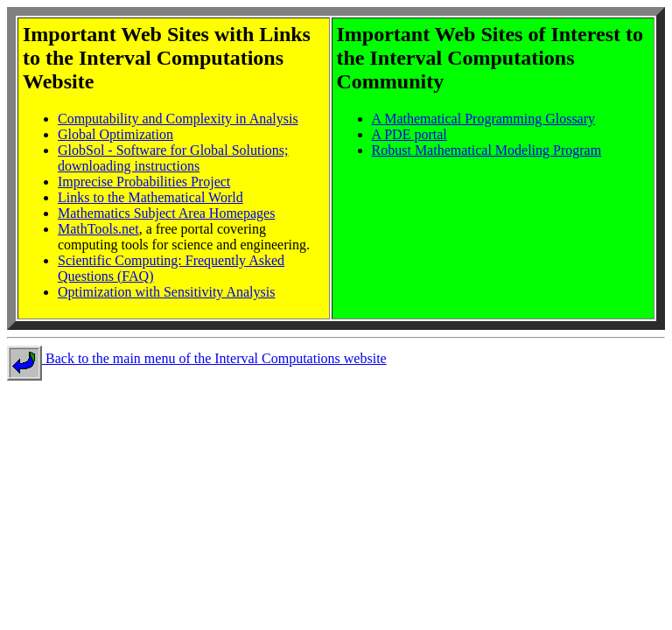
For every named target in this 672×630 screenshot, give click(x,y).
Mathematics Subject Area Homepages (166, 213)
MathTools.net (98, 228)
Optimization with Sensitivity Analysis (166, 291)
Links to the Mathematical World (150, 197)
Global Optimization (115, 134)
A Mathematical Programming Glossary (484, 118)
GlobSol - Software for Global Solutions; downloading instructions (173, 158)
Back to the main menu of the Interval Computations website (197, 358)
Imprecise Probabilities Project (144, 181)
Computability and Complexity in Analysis (178, 118)
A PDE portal (409, 134)
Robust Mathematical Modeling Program (487, 150)
